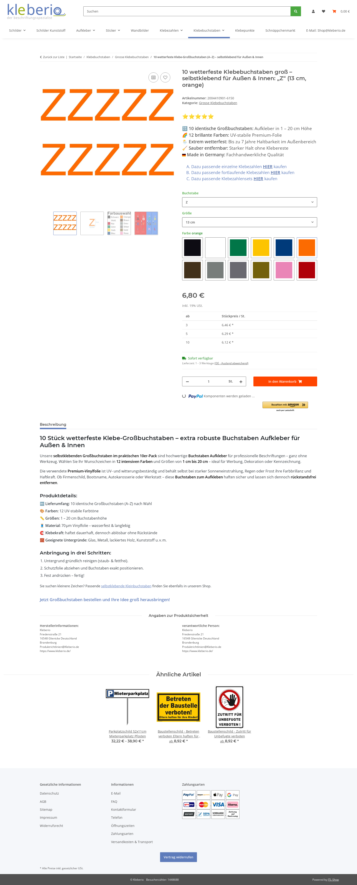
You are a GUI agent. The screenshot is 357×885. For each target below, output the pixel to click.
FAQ (114, 801)
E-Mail (116, 793)
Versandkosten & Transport (132, 842)
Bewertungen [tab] (87, 424)
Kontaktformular (123, 809)
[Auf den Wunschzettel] (165, 77)
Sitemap (46, 809)
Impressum (48, 817)
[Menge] (208, 381)
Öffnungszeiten (123, 825)
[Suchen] (187, 11)
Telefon (116, 817)
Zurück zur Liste (53, 57)
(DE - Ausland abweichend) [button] (231, 363)
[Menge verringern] (187, 381)
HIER (268, 166)
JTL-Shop (333, 880)
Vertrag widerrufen (178, 857)
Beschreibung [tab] (53, 424)
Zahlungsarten (122, 833)
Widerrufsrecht (51, 825)
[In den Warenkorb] (285, 381)
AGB (43, 801)
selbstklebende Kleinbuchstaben (126, 586)
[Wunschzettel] (323, 11)
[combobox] (249, 202)
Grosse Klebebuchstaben (218, 103)
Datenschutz (49, 793)
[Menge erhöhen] (241, 381)
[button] (313, 11)
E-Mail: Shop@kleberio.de (325, 30)
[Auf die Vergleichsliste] (153, 77)
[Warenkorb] (341, 11)
